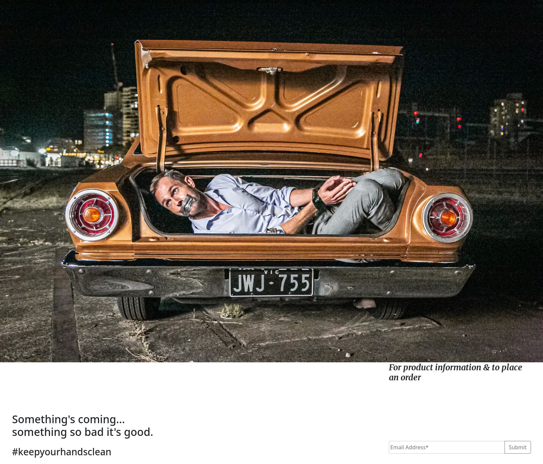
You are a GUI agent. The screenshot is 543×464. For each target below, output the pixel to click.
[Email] (447, 447)
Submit (518, 447)
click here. (442, 377)
